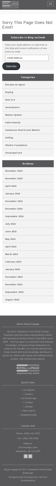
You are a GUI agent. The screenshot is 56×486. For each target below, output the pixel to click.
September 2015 (14, 292)
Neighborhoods (29, 415)
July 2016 (10, 224)
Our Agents (29, 390)
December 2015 (14, 277)
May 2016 (10, 239)
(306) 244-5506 (31, 438)
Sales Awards (13, 122)
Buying (9, 92)
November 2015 (13, 284)
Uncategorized (13, 153)
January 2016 (12, 269)
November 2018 (13, 178)
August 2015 (12, 299)
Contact (29, 402)
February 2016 (13, 262)
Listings (29, 406)
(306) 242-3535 (32, 433)
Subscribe (11, 66)
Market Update (13, 115)
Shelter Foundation (16, 145)
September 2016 (14, 216)
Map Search (29, 411)
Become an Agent (15, 84)
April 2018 (10, 186)
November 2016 (13, 209)
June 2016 (11, 231)
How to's (10, 100)
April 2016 (10, 246)
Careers (29, 394)
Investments (12, 107)
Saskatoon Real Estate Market (22, 130)
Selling (9, 137)
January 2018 (12, 193)
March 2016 (11, 254)
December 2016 (14, 201)
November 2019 (13, 171)
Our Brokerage (28, 398)
